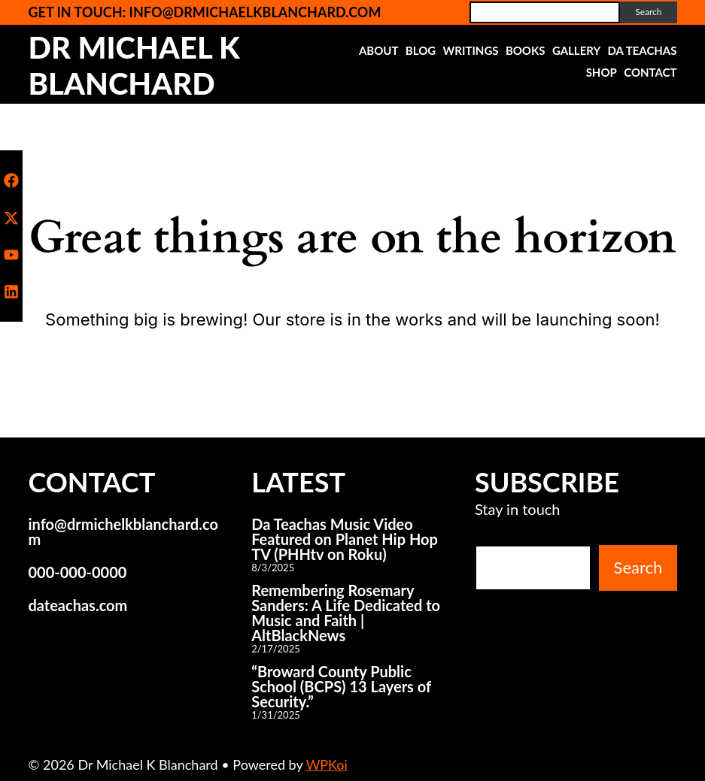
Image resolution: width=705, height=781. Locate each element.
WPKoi (327, 764)
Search (648, 11)
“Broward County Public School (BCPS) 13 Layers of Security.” (341, 686)
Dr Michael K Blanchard (133, 65)
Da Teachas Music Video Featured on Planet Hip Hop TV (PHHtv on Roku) (344, 539)
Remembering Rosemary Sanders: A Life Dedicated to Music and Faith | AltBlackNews (345, 613)
